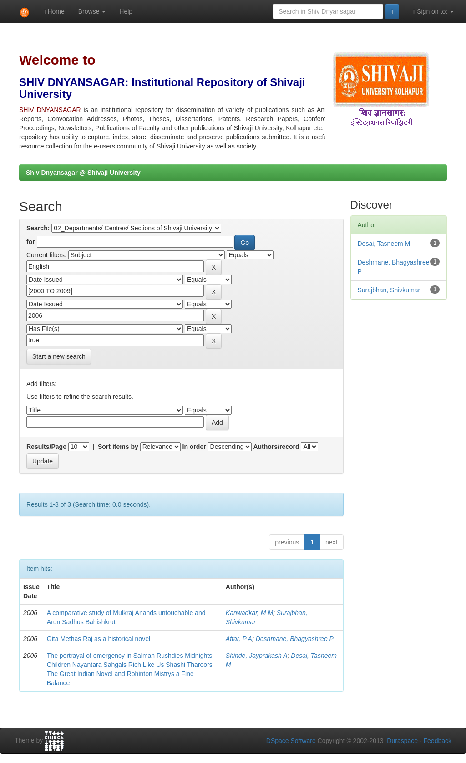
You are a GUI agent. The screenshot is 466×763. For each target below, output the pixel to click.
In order (194, 446)
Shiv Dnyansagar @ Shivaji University (83, 172)
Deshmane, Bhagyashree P (295, 638)
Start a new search (59, 356)
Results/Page (46, 446)
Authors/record (276, 446)
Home (53, 11)
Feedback (437, 740)
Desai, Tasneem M (384, 243)
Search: (38, 228)
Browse (92, 11)
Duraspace (402, 740)
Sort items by (118, 446)
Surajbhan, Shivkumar (389, 290)
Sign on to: (433, 11)
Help (125, 11)
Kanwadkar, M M (249, 612)
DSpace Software (291, 740)
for (30, 241)
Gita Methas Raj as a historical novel (98, 638)
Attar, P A (239, 638)
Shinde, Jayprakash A (257, 655)
